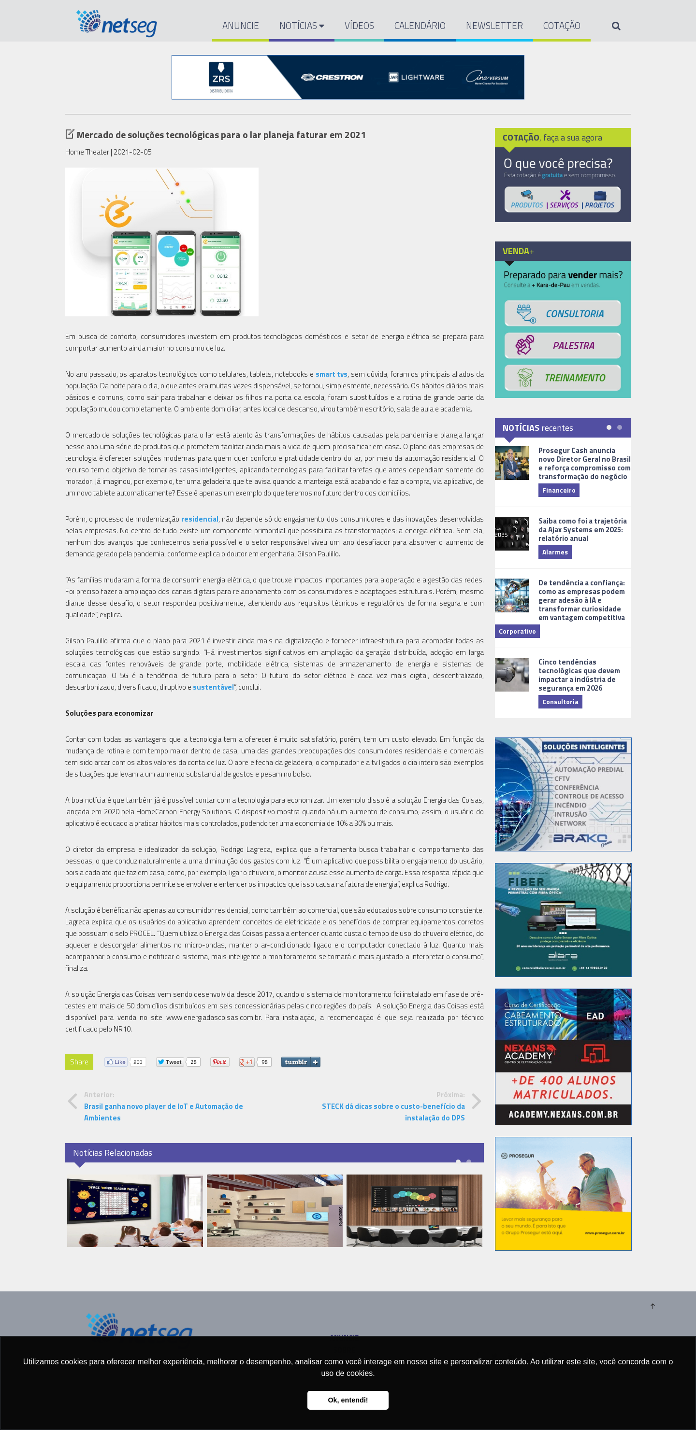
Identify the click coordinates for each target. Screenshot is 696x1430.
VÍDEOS (359, 25)
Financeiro (559, 490)
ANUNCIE (240, 25)
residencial (199, 518)
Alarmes (555, 552)
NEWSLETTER (494, 25)
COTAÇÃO (561, 25)
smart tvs (332, 374)
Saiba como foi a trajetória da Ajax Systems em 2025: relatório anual (582, 529)
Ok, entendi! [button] (348, 1400)
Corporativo (517, 631)
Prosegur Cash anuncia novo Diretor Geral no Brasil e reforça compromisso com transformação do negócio (584, 463)
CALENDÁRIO (420, 25)
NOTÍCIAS (301, 25)
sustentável (213, 687)
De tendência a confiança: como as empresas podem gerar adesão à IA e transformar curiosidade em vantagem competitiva (581, 600)
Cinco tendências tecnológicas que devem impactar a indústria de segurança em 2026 (579, 675)
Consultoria (560, 701)
